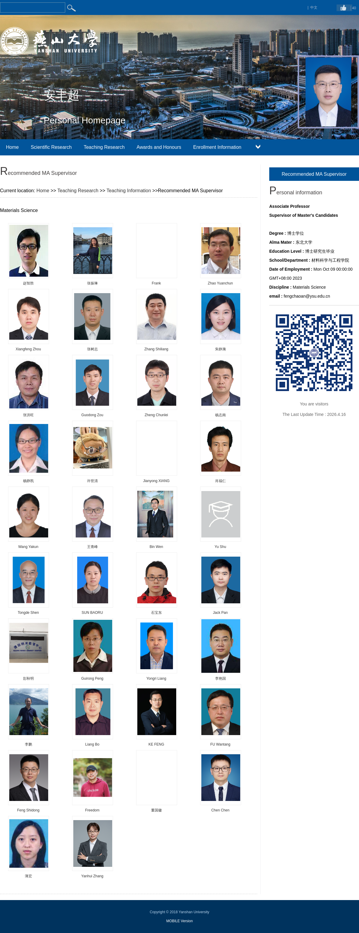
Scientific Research (51, 147)
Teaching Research (104, 147)
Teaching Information (129, 190)
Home (12, 147)
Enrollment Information (217, 147)
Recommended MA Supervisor (314, 174)
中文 (313, 7)
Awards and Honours (159, 147)
